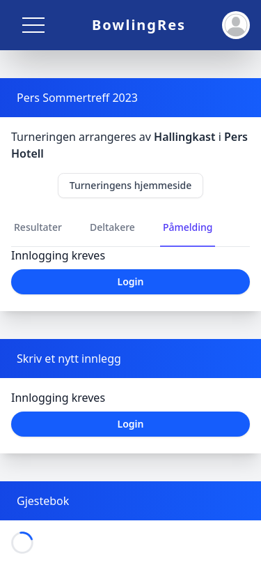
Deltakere (112, 227)
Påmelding (188, 227)
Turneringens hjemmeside (131, 185)
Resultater (38, 227)
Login (131, 281)
